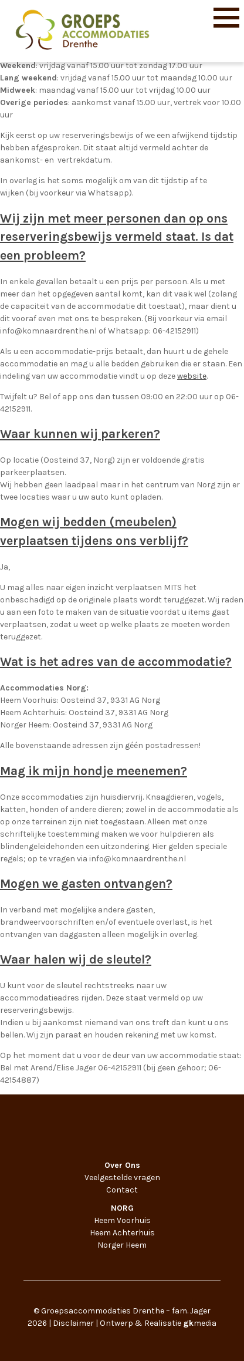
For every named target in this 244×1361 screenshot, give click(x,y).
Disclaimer (73, 1323)
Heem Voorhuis (122, 1220)
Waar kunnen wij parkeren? (80, 434)
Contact (122, 1190)
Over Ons (122, 1165)
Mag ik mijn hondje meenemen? (93, 771)
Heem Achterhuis (122, 1233)
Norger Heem (122, 1245)
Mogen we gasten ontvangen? (86, 884)
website (191, 376)
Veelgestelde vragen (122, 1178)
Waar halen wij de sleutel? (75, 959)
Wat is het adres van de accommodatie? (116, 662)
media (199, 1323)
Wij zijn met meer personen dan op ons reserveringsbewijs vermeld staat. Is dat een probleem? (116, 236)
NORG (122, 1208)
